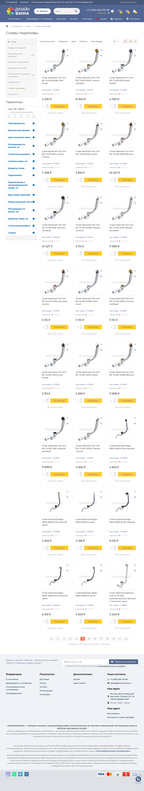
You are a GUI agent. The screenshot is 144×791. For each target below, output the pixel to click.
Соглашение (11, 2)
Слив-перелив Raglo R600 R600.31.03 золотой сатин (54, 522)
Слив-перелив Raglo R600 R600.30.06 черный (122, 520)
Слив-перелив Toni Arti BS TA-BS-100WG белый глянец (88, 448)
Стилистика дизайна (21, 154)
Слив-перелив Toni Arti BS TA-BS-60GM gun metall (121, 80)
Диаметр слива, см (21, 218)
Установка (87, 19)
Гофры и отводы (17, 48)
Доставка (61, 19)
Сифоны (14, 82)
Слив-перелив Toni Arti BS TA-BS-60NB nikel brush (54, 80)
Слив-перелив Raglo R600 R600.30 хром (86, 594)
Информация (14, 674)
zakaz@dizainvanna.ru (120, 683)
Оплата (74, 19)
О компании (14, 19)
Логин (43, 683)
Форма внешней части (21, 202)
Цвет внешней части (21, 137)
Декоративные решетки (21, 55)
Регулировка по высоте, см (21, 145)
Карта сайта (79, 683)
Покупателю (47, 674)
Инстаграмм (113, 713)
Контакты (24, 2)
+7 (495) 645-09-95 (119, 679)
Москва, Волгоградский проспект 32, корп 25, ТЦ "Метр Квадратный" (62, 2)
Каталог (42, 11)
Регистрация (46, 690)
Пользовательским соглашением (113, 751)
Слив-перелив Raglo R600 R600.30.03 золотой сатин (55, 596)
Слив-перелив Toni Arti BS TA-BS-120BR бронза (121, 373)
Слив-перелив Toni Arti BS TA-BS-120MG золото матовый (121, 301)
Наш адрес (113, 708)
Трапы (13, 94)
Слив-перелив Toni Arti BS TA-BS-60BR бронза (121, 152)
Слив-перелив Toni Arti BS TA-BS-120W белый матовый (121, 228)
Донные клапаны (18, 62)
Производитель (21, 123)
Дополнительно (82, 674)
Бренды (116, 19)
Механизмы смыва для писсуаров (21, 75)
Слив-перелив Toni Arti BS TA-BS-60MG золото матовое (88, 80)
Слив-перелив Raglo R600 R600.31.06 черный (121, 447)
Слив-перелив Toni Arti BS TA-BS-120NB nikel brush (88, 301)
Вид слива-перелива (21, 195)
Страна (21, 232)
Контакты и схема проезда (120, 717)
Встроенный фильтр (21, 130)
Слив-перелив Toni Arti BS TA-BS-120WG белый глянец (88, 228)
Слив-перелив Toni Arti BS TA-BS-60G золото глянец (54, 154)
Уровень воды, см (21, 161)
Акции (101, 19)
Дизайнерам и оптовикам (39, 19)
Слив (28, 26)
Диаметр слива (21, 168)
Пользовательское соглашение (15, 688)
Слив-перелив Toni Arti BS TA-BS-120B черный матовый (54, 448)
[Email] (85, 661)
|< (52, 638)
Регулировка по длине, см (21, 210)
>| (126, 638)
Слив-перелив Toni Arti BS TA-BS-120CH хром (88, 373)
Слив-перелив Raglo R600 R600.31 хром (86, 520)
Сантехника (17, 26)
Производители (14, 693)
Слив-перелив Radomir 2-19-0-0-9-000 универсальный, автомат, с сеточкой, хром (122, 597)
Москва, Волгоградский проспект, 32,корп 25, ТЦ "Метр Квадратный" (122, 696)
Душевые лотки (17, 68)
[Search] (67, 11)
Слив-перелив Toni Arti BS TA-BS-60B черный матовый (54, 228)
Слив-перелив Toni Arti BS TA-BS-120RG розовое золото (55, 301)
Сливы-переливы (42, 26)
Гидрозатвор (21, 175)
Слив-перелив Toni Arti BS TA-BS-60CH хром (88, 152)
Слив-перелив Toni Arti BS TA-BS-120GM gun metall (54, 375)
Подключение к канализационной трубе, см (21, 185)
